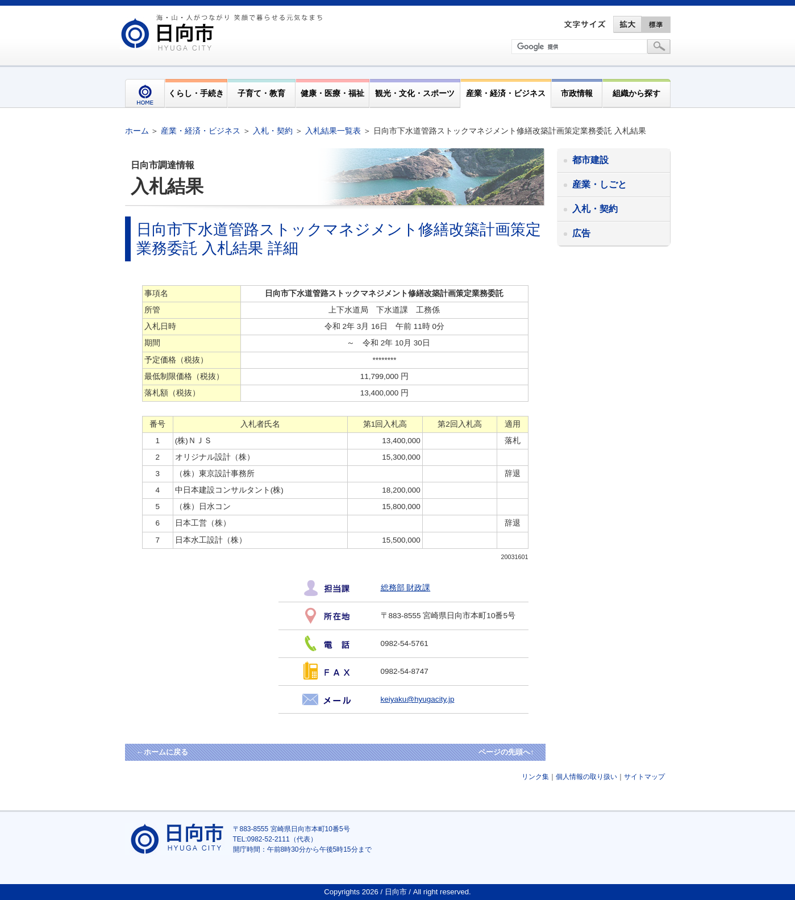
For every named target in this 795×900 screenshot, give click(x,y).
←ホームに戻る (162, 752)
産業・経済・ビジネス (506, 93)
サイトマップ (644, 777)
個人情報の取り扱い (586, 777)
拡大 (627, 24)
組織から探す (636, 93)
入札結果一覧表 (333, 130)
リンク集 (535, 777)
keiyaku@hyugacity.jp (418, 699)
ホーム (137, 130)
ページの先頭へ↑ (506, 752)
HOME (145, 93)
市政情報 (577, 93)
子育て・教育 (261, 93)
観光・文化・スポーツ (415, 93)
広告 (581, 233)
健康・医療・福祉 (332, 93)
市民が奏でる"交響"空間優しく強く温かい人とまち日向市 (223, 32)
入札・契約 (273, 130)
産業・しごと (599, 184)
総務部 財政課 (406, 588)
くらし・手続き (196, 93)
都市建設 (590, 160)
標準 (656, 24)
